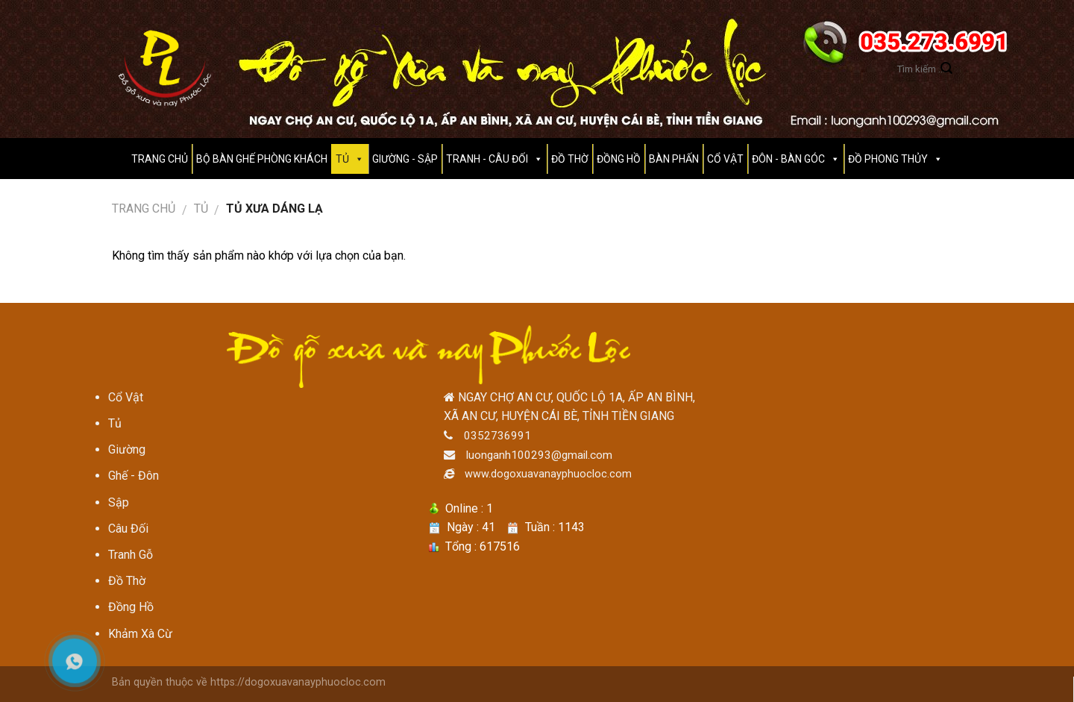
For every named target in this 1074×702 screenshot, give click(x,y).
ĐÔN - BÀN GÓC (788, 159)
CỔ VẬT (725, 159)
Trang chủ (143, 208)
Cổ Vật (125, 397)
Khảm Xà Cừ (140, 634)
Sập (118, 502)
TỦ (342, 159)
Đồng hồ (619, 159)
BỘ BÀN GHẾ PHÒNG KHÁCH (261, 159)
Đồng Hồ (131, 607)
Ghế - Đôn (133, 475)
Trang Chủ (159, 159)
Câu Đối (128, 528)
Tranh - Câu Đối (487, 159)
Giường (126, 449)
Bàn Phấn (674, 159)
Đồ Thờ (126, 581)
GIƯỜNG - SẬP (405, 159)
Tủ (201, 208)
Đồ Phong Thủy (888, 159)
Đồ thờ (569, 159)
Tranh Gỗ (130, 555)
